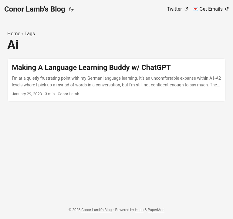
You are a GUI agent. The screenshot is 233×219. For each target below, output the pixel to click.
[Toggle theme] (71, 9)
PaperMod (156, 210)
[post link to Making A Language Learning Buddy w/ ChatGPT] (116, 80)
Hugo (139, 210)
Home (13, 33)
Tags (30, 33)
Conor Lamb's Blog (34, 9)
